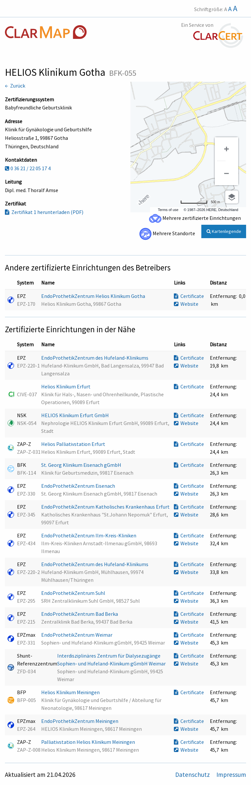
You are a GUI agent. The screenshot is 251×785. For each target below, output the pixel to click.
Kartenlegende (224, 231)
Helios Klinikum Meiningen (71, 692)
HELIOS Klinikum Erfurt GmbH (75, 415)
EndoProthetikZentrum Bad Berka (80, 614)
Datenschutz (193, 774)
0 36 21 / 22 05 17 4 (28, 168)
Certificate (189, 296)
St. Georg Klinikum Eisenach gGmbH (81, 465)
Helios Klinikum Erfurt (66, 386)
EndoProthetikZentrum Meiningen (80, 721)
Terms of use (168, 210)
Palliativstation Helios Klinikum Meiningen (88, 742)
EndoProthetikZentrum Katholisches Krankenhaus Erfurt (106, 506)
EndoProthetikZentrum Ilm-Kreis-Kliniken (89, 535)
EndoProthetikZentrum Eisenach (78, 485)
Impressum (231, 774)
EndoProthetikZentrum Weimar (77, 634)
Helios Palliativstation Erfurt (73, 444)
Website (186, 304)
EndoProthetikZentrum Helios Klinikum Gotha (93, 296)
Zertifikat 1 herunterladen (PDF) (44, 212)
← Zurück (15, 85)
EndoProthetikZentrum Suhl (73, 593)
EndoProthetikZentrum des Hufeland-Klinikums (95, 357)
